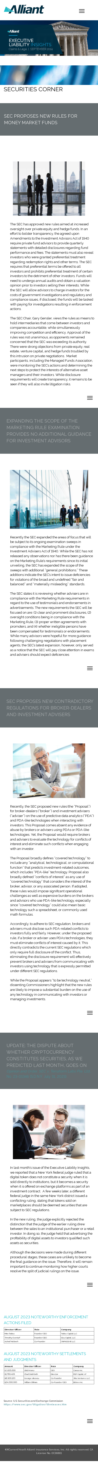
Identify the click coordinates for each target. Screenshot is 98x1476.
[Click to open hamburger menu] (81, 10)
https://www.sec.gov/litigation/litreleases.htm (35, 1404)
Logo (24, 9)
